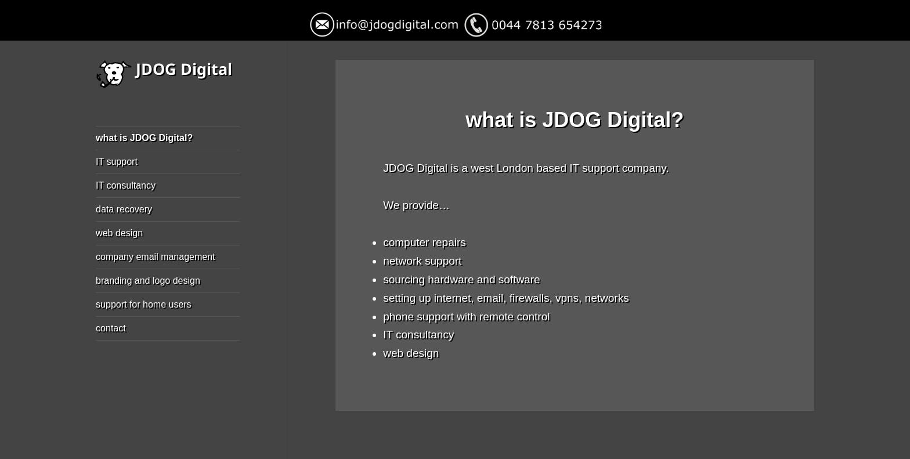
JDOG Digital (184, 68)
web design (119, 233)
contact (111, 328)
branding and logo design (148, 280)
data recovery (124, 209)
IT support (117, 162)
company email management (155, 257)
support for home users (144, 304)
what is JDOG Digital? (144, 138)
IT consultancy (126, 185)
